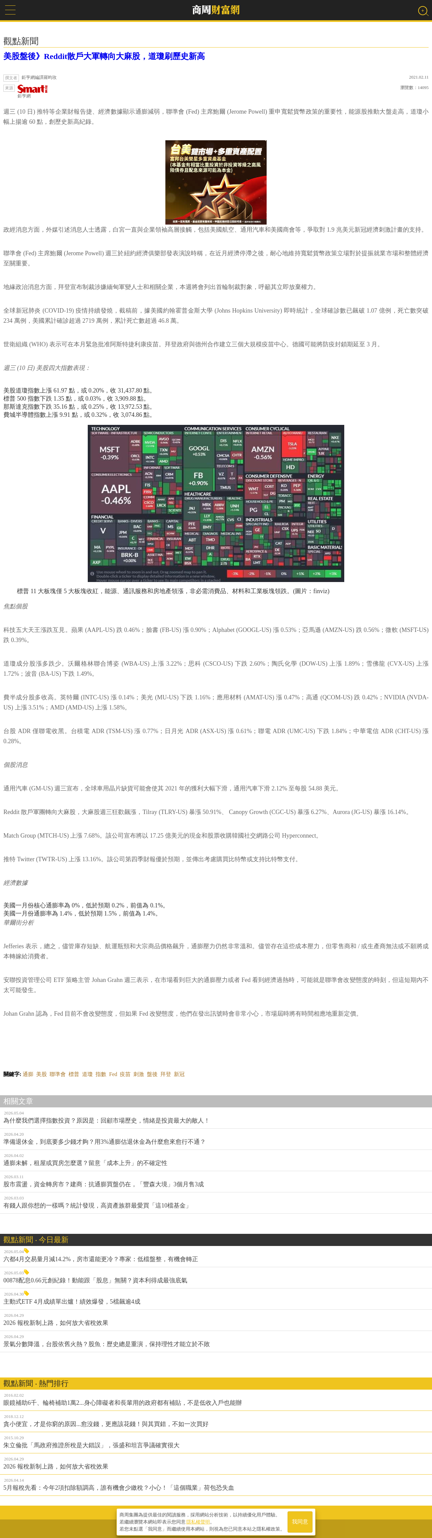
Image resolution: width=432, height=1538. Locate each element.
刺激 (138, 1074)
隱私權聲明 (198, 1521)
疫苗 (125, 1074)
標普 (74, 1074)
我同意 (300, 1522)
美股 (41, 1074)
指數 (101, 1074)
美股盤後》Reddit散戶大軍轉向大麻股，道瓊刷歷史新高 (104, 56)
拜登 (165, 1074)
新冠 (179, 1074)
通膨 (28, 1074)
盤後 (152, 1074)
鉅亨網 (33, 91)
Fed (113, 1074)
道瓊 (87, 1074)
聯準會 (58, 1074)
